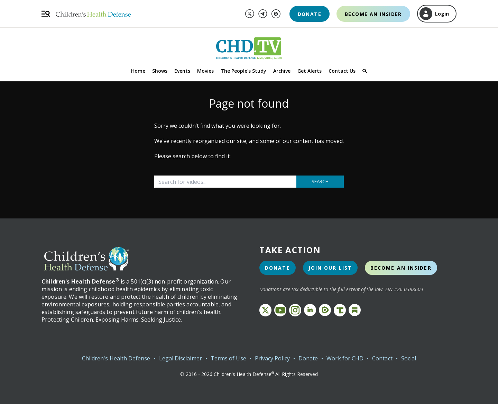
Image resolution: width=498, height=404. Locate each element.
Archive (281, 71)
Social (408, 358)
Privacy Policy (272, 358)
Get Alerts (309, 71)
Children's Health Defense (116, 358)
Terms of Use (228, 358)
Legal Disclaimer (180, 358)
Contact (382, 358)
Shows (159, 71)
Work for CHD (344, 358)
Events (182, 71)
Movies (205, 71)
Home (138, 71)
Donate (309, 14)
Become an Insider (373, 14)
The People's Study (243, 71)
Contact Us (342, 71)
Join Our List (330, 267)
